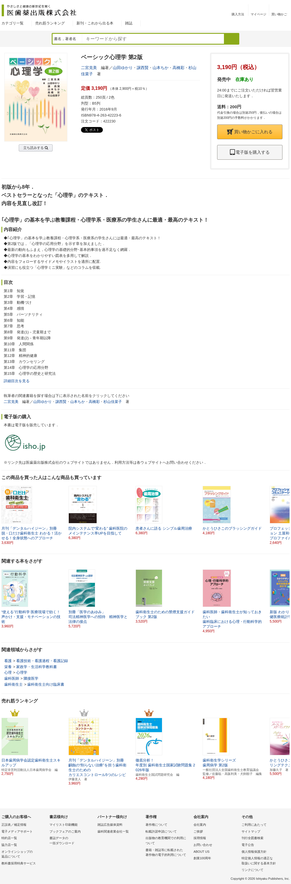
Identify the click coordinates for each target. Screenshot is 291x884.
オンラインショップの (24, 854)
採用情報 (200, 838)
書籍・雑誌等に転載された (168, 853)
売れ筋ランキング (50, 23)
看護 (8, 661)
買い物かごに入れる (250, 131)
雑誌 (128, 23)
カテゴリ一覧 (12, 23)
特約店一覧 (9, 838)
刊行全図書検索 (252, 838)
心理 (8, 672)
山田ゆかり (123, 67)
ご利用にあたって (254, 824)
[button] (286, 513)
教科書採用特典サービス (18, 863)
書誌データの (72, 841)
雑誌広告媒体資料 (109, 824)
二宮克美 (89, 67)
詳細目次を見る (17, 381)
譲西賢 (143, 67)
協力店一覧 (9, 844)
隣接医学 (31, 678)
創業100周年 (202, 858)
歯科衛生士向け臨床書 (45, 684)
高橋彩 (178, 67)
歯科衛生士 (13, 684)
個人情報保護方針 (254, 851)
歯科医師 (11, 678)
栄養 (8, 667)
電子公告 (248, 844)
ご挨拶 (198, 831)
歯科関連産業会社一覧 (113, 831)
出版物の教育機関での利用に (168, 841)
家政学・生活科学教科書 (36, 667)
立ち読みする (33, 148)
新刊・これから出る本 (94, 23)
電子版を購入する (250, 152)
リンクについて (252, 869)
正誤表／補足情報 (13, 824)
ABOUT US (201, 851)
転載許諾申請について (161, 831)
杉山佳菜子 (112, 402)
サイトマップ (251, 831)
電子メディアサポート (17, 831)
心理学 (21, 672)
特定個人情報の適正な (264, 861)
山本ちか (161, 67)
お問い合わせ (203, 844)
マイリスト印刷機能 (63, 824)
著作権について (156, 824)
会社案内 (200, 824)
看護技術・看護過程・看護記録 (42, 661)
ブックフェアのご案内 (65, 831)
